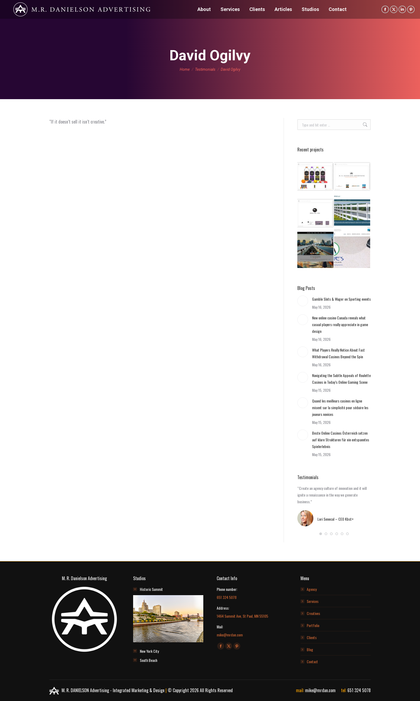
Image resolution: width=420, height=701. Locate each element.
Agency (312, 589)
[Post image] (302, 301)
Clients (312, 637)
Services (312, 601)
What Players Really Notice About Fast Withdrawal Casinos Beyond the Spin (338, 353)
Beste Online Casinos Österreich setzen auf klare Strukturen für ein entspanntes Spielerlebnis (340, 439)
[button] (320, 533)
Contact (312, 661)
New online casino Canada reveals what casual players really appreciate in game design (340, 324)
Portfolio (313, 625)
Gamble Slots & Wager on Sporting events (341, 299)
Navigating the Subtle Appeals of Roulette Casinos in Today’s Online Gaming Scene (341, 378)
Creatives (313, 613)
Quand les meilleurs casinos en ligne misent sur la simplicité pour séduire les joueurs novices (340, 407)
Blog (310, 649)
